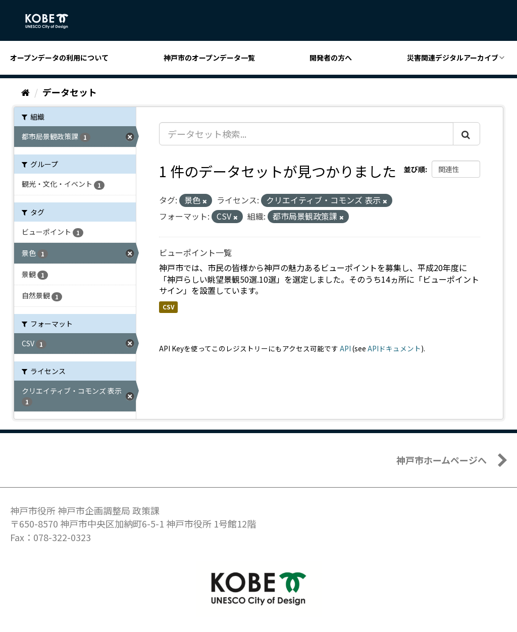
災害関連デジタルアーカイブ (452, 57)
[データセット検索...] (306, 133)
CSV (168, 306)
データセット (69, 91)
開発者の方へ (330, 57)
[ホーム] (25, 91)
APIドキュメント (394, 348)
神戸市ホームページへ (441, 459)
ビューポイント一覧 (195, 252)
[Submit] (466, 133)
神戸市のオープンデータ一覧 (209, 57)
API (345, 348)
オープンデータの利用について (59, 57)
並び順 (414, 169)
